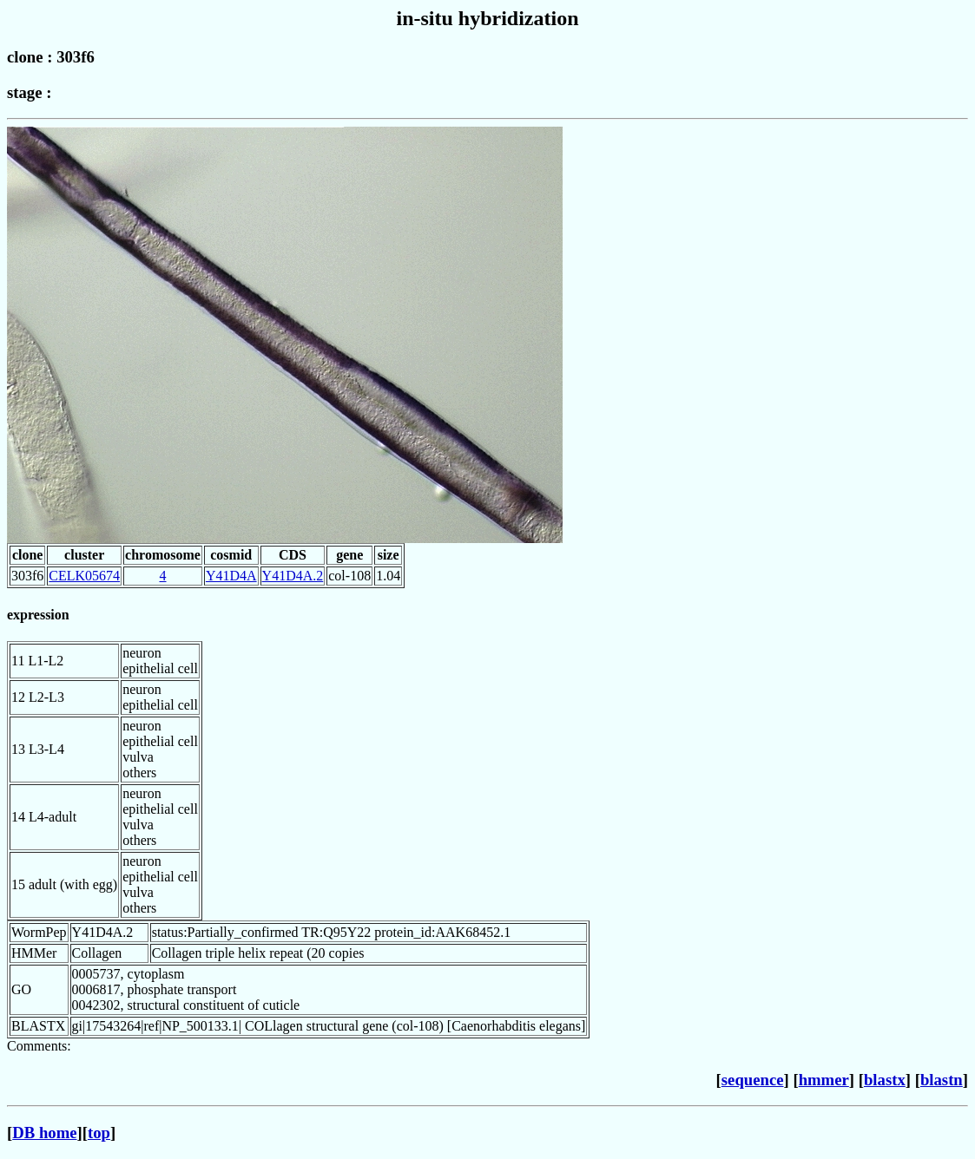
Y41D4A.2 (293, 575)
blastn (941, 1080)
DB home (44, 1132)
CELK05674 (84, 575)
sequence (752, 1080)
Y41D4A (231, 575)
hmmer (824, 1080)
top (99, 1132)
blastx (885, 1080)
